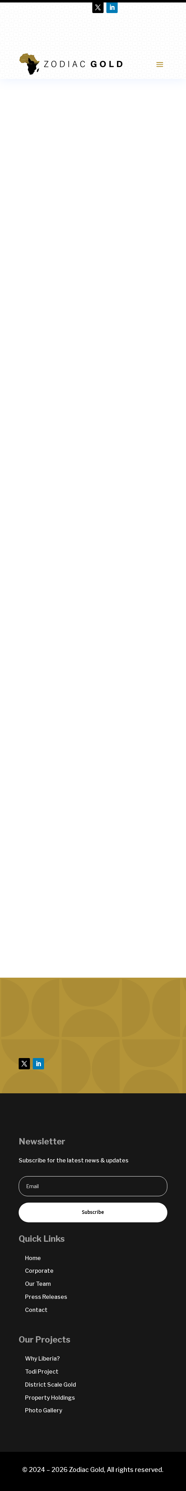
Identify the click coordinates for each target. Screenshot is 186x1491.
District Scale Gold (50, 1384)
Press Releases (46, 1297)
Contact (36, 1310)
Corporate (39, 1270)
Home (33, 1258)
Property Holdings (50, 1397)
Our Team (38, 1284)
